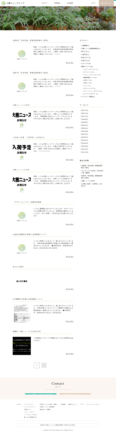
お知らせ (84, 60)
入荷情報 (84, 45)
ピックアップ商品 (87, 96)
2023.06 (83, 137)
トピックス (84, 63)
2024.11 (83, 116)
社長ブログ (84, 57)
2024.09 (83, 119)
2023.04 (83, 143)
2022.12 (83, 152)
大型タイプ (86, 83)
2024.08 (83, 122)
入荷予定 (84, 54)
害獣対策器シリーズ (89, 77)
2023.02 (83, 146)
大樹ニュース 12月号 (88, 181)
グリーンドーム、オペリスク (91, 91)
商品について (85, 66)
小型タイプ (86, 80)
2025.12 (83, 110)
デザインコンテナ (88, 88)
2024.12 (83, 113)
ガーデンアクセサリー (89, 94)
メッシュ (85, 85)
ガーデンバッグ (87, 72)
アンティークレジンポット (90, 75)
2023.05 (83, 140)
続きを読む (70, 62)
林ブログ (84, 51)
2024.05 (83, 128)
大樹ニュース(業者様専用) (89, 48)
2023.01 (83, 149)
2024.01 (83, 134)
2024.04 (83, 131)
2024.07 (83, 125)
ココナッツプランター (89, 69)
